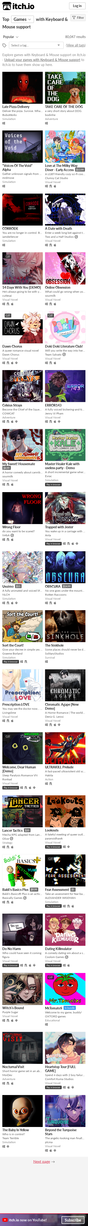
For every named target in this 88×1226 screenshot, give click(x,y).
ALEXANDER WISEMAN (60, 898)
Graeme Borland (12, 653)
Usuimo (8, 586)
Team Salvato (53, 354)
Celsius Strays (12, 405)
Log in (77, 6)
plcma (49, 1142)
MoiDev (7, 1075)
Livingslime (9, 712)
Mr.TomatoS (53, 1008)
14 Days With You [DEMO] (21, 287)
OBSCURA (53, 586)
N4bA (6, 535)
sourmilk (50, 295)
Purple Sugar (10, 1012)
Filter (78, 17)
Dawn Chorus (12, 346)
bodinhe (50, 115)
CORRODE (10, 228)
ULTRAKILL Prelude (59, 767)
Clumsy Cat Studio (56, 178)
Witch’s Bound (13, 1008)
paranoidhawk (54, 838)
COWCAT (8, 413)
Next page (41, 1161)
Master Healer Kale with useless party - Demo (62, 466)
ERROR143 (53, 405)
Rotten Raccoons (55, 594)
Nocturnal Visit (13, 1067)
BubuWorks (9, 115)
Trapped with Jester (59, 527)
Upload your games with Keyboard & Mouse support (42, 60)
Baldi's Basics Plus (15, 890)
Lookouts (51, 830)
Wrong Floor (11, 527)
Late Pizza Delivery (15, 107)
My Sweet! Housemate (18, 464)
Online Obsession (57, 287)
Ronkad (7, 779)
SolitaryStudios (54, 653)
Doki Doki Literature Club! (64, 346)
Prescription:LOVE (16, 704)
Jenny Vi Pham (54, 413)
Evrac (48, 476)
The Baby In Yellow (15, 1130)
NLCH (6, 594)
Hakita (49, 775)
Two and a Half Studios (59, 236)
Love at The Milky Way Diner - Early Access (61, 168)
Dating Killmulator (58, 949)
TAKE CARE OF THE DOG (64, 107)
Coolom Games (54, 957)
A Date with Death (58, 228)
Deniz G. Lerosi (54, 716)
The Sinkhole (54, 645)
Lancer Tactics (12, 830)
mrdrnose (8, 178)
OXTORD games (55, 1016)
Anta (48, 535)
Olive (5, 838)
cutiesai (7, 295)
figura (5, 957)
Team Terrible (10, 1138)
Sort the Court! (13, 645)
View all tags (76, 45)
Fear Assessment (57, 890)
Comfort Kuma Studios (59, 1079)
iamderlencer (10, 236)
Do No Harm (11, 949)
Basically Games (12, 898)
